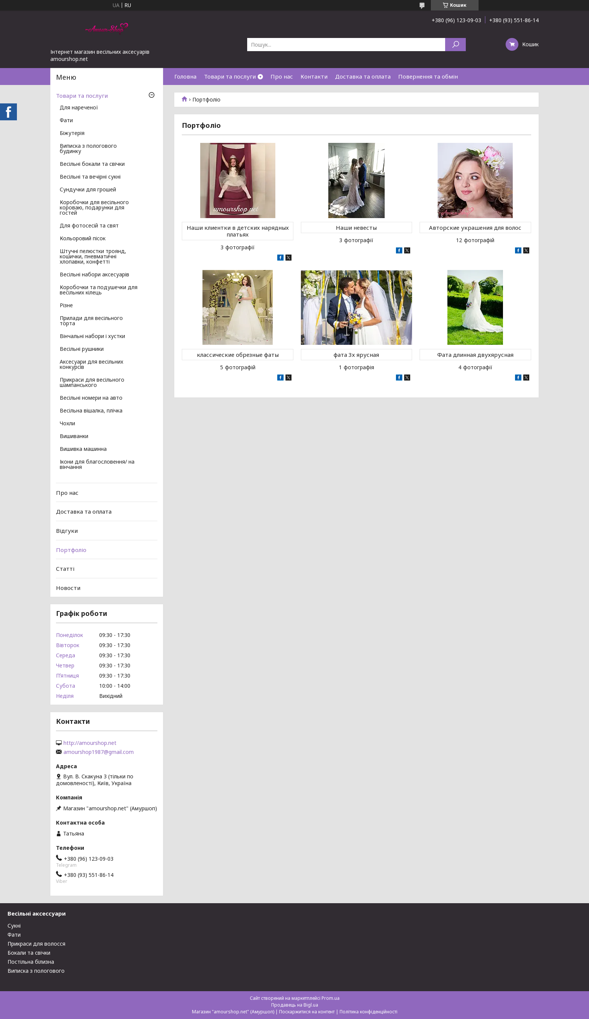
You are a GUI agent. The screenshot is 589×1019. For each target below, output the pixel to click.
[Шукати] (455, 44)
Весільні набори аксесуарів (94, 275)
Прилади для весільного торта (91, 321)
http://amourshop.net (89, 743)
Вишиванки (74, 437)
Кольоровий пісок (83, 239)
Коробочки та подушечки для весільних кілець (98, 290)
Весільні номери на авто (91, 398)
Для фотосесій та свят (89, 226)
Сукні (14, 925)
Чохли (67, 424)
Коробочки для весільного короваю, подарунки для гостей (94, 208)
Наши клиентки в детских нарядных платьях (238, 231)
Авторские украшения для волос (475, 227)
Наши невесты (356, 227)
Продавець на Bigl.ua (294, 1005)
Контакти (314, 76)
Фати (66, 121)
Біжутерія (72, 133)
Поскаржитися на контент (307, 1011)
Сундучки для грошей (88, 190)
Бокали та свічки (29, 952)
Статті (65, 568)
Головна (185, 76)
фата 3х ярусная (356, 354)
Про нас (281, 76)
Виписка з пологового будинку (88, 149)
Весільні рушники (82, 349)
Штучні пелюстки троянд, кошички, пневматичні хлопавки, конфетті (93, 257)
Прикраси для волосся (36, 943)
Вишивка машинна (83, 449)
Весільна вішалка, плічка (91, 411)
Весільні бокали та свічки (92, 164)
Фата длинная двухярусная (475, 354)
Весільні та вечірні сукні (90, 177)
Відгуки (67, 530)
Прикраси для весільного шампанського (92, 382)
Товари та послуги (230, 76)
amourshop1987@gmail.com (98, 752)
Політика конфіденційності (368, 1011)
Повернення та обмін (428, 76)
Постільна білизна (31, 961)
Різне (66, 306)
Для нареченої (79, 108)
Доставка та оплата (363, 76)
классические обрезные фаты (238, 354)
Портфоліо (71, 549)
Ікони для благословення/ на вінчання (97, 464)
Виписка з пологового (36, 970)
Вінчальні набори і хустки (92, 337)
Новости (68, 587)
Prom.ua (331, 998)
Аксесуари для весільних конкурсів (91, 364)
